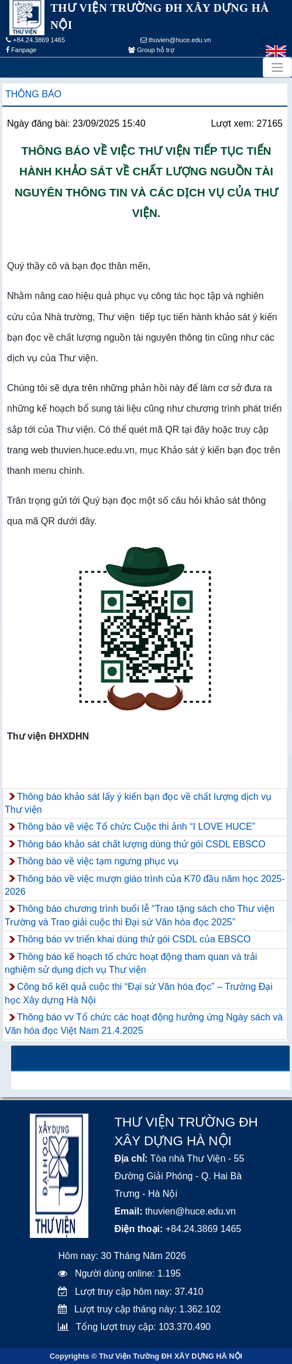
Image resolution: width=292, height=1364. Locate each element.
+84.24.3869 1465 (35, 39)
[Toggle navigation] (277, 67)
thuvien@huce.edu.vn (175, 39)
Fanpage (21, 49)
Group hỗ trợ (151, 49)
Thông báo (33, 94)
